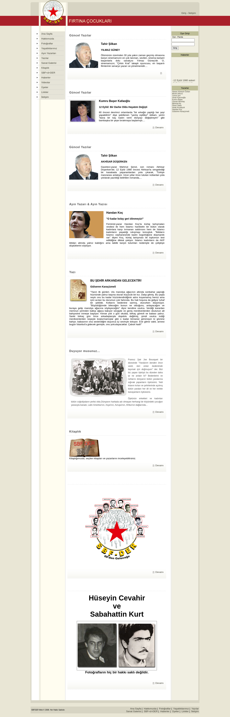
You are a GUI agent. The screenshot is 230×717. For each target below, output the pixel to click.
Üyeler (44, 87)
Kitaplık (45, 67)
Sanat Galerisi (48, 63)
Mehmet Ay (176, 103)
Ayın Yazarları (48, 53)
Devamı (159, 127)
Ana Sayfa (46, 33)
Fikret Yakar (177, 105)
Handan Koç (177, 109)
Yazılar (45, 58)
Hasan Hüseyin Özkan (181, 92)
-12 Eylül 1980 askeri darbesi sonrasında (184, 82)
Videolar (45, 82)
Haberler (45, 77)
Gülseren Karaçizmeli (180, 111)
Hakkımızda (47, 38)
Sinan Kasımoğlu (179, 98)
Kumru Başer (177, 100)
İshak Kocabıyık (178, 107)
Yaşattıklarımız (49, 48)
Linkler (44, 92)
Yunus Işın (176, 96)
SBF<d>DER (48, 72)
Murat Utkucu (177, 94)
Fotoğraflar (47, 43)
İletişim (192, 13)
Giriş (183, 13)
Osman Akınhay (178, 102)
